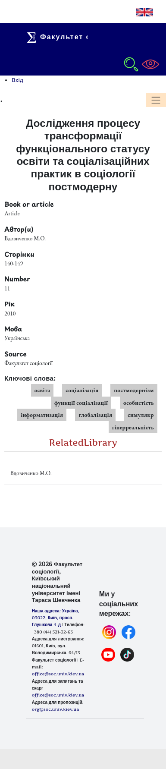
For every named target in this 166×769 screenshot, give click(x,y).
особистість (138, 403)
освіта (42, 390)
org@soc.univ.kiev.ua (55, 709)
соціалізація (82, 390)
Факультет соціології (77, 36)
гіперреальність (133, 427)
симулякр (141, 415)
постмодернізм (133, 390)
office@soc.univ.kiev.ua (58, 694)
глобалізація (95, 415)
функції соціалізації (81, 403)
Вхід (17, 79)
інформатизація (42, 415)
